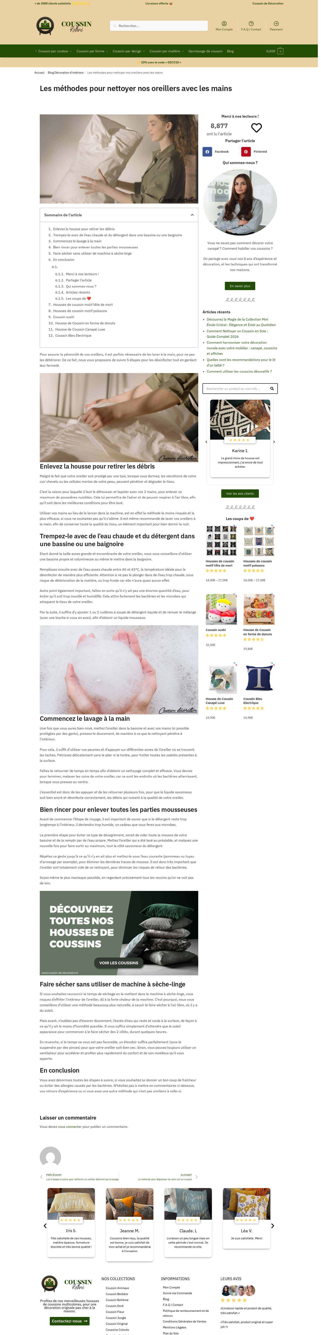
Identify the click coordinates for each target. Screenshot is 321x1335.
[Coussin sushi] (221, 609)
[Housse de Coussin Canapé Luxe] (221, 678)
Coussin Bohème (117, 1300)
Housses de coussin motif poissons (80, 311)
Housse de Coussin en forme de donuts (85, 323)
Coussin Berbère (117, 1294)
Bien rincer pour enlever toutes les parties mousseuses (95, 247)
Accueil (39, 72)
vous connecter (70, 1126)
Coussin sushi (63, 317)
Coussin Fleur (115, 1312)
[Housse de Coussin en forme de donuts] (259, 609)
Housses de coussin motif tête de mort (83, 304)
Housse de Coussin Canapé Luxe (80, 329)
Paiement (276, 26)
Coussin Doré (115, 1306)
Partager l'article (79, 280)
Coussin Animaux (117, 1288)
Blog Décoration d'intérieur (66, 72)
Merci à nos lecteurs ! (82, 274)
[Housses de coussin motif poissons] (259, 540)
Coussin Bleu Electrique (73, 335)
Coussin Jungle (116, 1318)
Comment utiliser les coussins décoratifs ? (239, 371)
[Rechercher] (272, 388)
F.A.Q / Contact (251, 26)
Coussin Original (117, 1324)
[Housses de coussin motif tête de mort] (221, 540)
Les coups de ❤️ (78, 298)
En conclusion (63, 259)
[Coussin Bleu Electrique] (259, 678)
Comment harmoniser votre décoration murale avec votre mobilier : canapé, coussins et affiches (242, 348)
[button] (192, 215)
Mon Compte (224, 26)
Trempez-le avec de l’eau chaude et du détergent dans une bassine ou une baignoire (117, 235)
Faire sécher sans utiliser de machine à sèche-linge (92, 253)
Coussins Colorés (117, 1330)
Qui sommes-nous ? (81, 286)
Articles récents (78, 292)
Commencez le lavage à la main (77, 241)
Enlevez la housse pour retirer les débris (84, 229)
